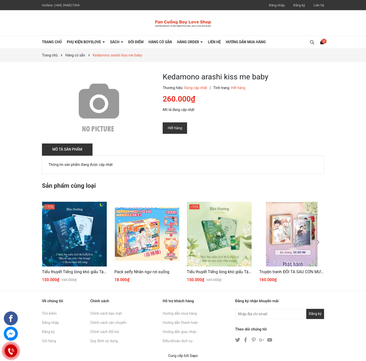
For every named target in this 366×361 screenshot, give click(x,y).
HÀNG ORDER (188, 42)
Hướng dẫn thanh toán (180, 323)
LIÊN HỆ (214, 42)
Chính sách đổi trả (104, 332)
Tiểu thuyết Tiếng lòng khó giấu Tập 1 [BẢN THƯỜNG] (219, 271)
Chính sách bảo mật (106, 313)
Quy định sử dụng (104, 341)
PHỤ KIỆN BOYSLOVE (84, 42)
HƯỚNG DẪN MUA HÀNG (246, 42)
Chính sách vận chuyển (108, 323)
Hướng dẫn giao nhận (180, 332)
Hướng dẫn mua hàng (180, 313)
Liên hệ (318, 5)
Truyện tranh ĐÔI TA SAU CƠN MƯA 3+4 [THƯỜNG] (291, 271)
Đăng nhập (277, 5)
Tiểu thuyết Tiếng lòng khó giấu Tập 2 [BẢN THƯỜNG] (74, 271)
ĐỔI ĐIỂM (136, 42)
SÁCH (115, 42)
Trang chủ (52, 42)
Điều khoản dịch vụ (177, 341)
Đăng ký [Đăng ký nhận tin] (315, 314)
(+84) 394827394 (67, 5)
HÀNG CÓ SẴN (160, 42)
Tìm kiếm (49, 313)
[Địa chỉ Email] (279, 314)
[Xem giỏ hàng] (322, 42)
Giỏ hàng (49, 341)
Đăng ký (299, 5)
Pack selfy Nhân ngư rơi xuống (141, 271)
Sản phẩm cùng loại (69, 185)
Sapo (194, 356)
